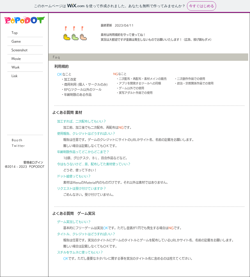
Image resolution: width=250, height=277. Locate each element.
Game (16, 41)
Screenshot (19, 49)
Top (14, 32)
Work (15, 67)
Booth (17, 140)
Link (14, 75)
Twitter (18, 145)
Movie (16, 58)
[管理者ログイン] (33, 162)
